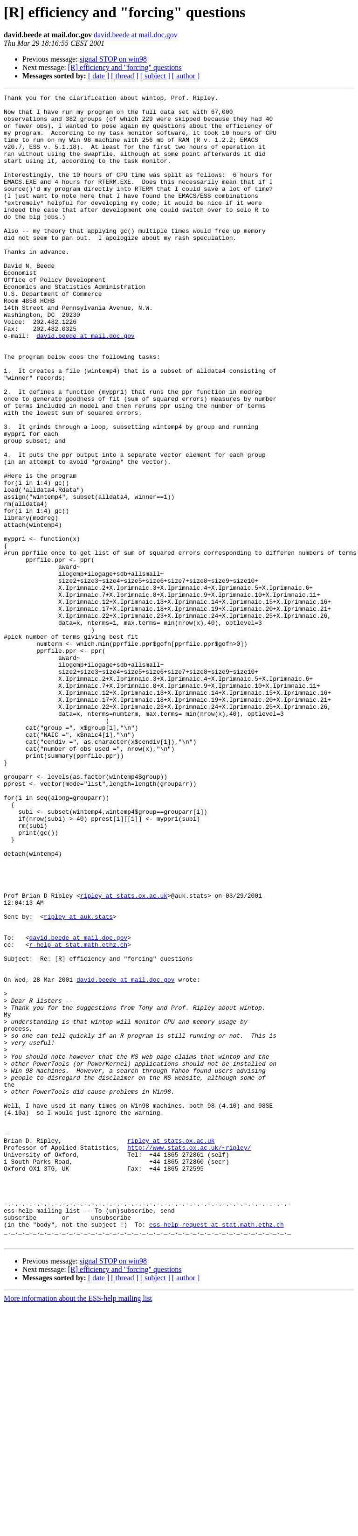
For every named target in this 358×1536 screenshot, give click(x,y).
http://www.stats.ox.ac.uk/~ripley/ (189, 1358)
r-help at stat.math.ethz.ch (78, 1115)
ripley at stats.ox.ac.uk (123, 1056)
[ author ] (186, 76)
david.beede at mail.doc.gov (136, 35)
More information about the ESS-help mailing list (78, 1528)
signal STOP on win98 (113, 59)
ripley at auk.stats (78, 1081)
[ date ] (98, 76)
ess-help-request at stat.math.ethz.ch (216, 1451)
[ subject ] (155, 76)
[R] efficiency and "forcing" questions (125, 67)
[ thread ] (124, 76)
